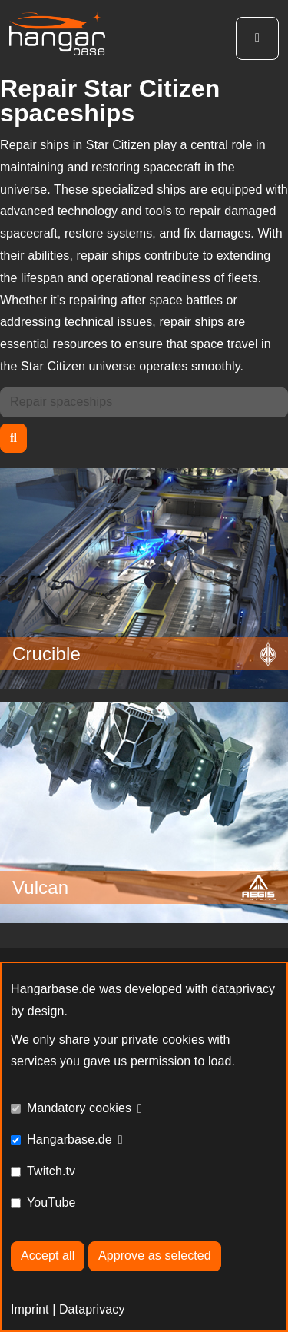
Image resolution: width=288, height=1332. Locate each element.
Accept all (47, 1255)
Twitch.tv (51, 1171)
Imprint (30, 1309)
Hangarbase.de (69, 1139)
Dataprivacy (92, 1309)
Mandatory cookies (79, 1107)
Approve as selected (154, 1255)
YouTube (51, 1202)
